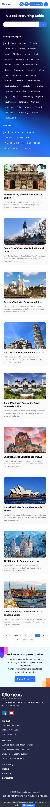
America (22, 43)
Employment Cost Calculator (14, 754)
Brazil (16, 64)
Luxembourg (27, 96)
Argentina (9, 107)
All (6, 43)
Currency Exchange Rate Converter (17, 745)
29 (37, 635)
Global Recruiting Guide (13, 758)
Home (8, 635)
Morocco (35, 102)
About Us (6, 773)
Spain (15, 96)
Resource (6, 740)
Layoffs (15, 148)
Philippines (17, 75)
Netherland (35, 91)
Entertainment (17, 132)
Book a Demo (23, 679)
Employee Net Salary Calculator (16, 749)
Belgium (35, 112)
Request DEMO (36, 4)
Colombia (23, 102)
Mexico (39, 59)
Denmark (9, 91)
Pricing (5, 769)
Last (31, 640)
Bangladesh (21, 91)
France (22, 48)
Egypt (7, 96)
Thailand (17, 54)
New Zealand (31, 75)
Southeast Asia (11, 86)
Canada (33, 43)
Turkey (30, 59)
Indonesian (28, 64)
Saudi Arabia (10, 118)
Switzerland (10, 112)
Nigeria (39, 96)
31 (18, 640)
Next (24, 640)
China (13, 43)
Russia (8, 70)
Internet (30, 132)
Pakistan (19, 80)
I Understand (28, 805)
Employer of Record (11, 725)
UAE (6, 75)
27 (26, 635)
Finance (19, 137)
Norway (28, 107)
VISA (7, 148)
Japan (7, 54)
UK (37, 64)
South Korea (10, 48)
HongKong (23, 112)
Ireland (28, 54)
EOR (29, 143)
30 (43, 635)
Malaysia (20, 59)
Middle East (27, 86)
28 (32, 635)
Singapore (18, 70)
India (36, 54)
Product (6, 720)
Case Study (7, 764)
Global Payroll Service (14, 143)
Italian (41, 70)
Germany (32, 48)
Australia (31, 70)
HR (27, 137)
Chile (19, 107)
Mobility (37, 143)
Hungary (8, 80)
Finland (38, 107)
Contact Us (7, 778)
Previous (17, 635)
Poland (8, 64)
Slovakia (39, 86)
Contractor (26, 148)
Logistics (9, 137)
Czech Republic (33, 80)
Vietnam (8, 59)
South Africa (10, 102)
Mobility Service (9, 734)
